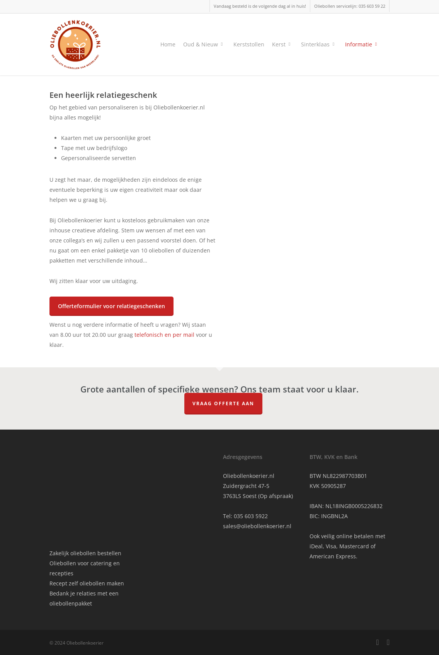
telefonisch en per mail (164, 334)
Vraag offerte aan (223, 403)
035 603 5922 (251, 516)
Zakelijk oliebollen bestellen (85, 553)
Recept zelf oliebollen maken (86, 583)
